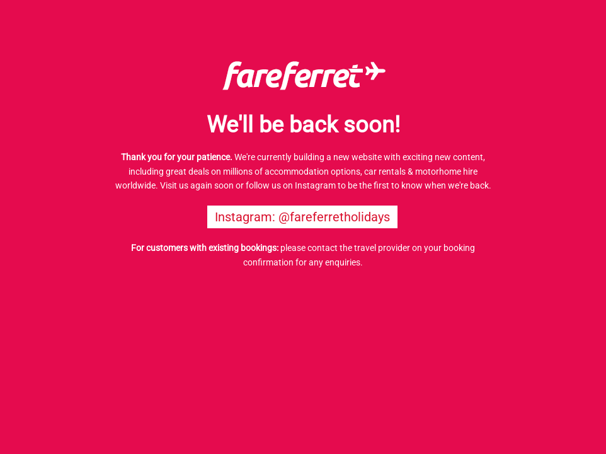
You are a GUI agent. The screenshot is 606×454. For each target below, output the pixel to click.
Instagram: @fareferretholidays (302, 216)
